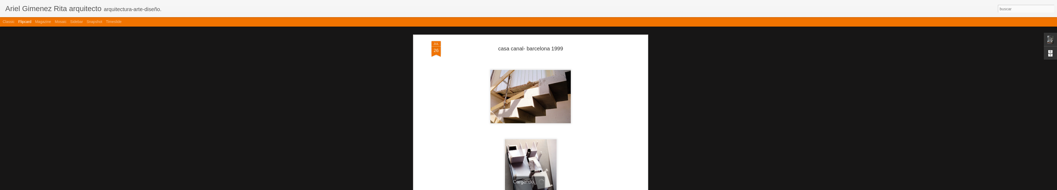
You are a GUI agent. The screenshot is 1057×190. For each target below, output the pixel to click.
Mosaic (60, 22)
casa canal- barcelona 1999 (530, 48)
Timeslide (114, 22)
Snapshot (94, 22)
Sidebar (76, 22)
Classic (9, 22)
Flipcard (24, 22)
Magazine (43, 22)
